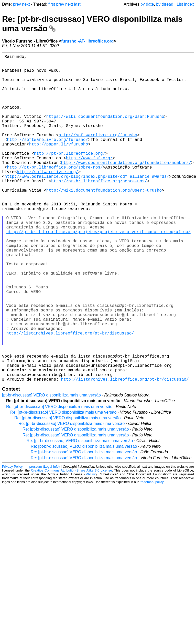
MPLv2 (90, 547)
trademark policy (152, 555)
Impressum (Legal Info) (43, 539)
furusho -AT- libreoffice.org (87, 41)
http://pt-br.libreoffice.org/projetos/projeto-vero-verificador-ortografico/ (98, 271)
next (26, 4)
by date (147, 4)
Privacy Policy (12, 539)
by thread (164, 4)
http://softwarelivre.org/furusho (98, 153)
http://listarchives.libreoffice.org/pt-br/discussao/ (70, 395)
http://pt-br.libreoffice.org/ (69, 176)
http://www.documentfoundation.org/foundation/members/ (126, 187)
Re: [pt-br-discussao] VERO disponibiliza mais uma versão (59, 479)
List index (185, 4)
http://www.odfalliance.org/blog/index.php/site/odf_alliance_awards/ (87, 204)
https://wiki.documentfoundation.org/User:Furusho (105, 130)
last (77, 4)
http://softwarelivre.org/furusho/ (47, 159)
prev (17, 4)
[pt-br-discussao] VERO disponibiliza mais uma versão (51, 468)
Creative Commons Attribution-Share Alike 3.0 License (71, 543)
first (51, 4)
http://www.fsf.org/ (89, 181)
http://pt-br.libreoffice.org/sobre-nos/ (55, 192)
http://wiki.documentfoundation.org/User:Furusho (104, 221)
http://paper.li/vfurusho (58, 164)
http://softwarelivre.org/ (47, 198)
